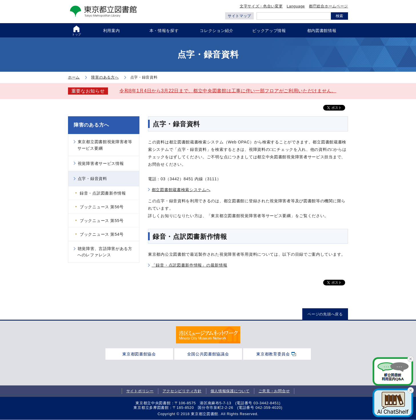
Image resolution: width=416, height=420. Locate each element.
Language (296, 6)
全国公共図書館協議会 (208, 354)
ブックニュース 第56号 (102, 207)
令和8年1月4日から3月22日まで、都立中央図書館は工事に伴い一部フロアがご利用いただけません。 (227, 90)
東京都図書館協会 (139, 354)
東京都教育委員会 (273, 354)
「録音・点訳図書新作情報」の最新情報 (189, 265)
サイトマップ (239, 16)
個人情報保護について (230, 391)
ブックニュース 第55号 (102, 220)
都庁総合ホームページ (328, 6)
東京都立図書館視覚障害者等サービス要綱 (104, 144)
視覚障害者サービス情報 (101, 163)
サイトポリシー (140, 391)
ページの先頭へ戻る (325, 314)
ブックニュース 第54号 (102, 234)
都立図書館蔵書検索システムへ (181, 189)
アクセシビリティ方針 (182, 391)
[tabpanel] (208, 334)
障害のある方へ (91, 125)
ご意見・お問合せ (274, 391)
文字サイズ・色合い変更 (261, 6)
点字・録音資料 (92, 178)
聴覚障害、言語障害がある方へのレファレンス (104, 251)
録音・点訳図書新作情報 (103, 193)
